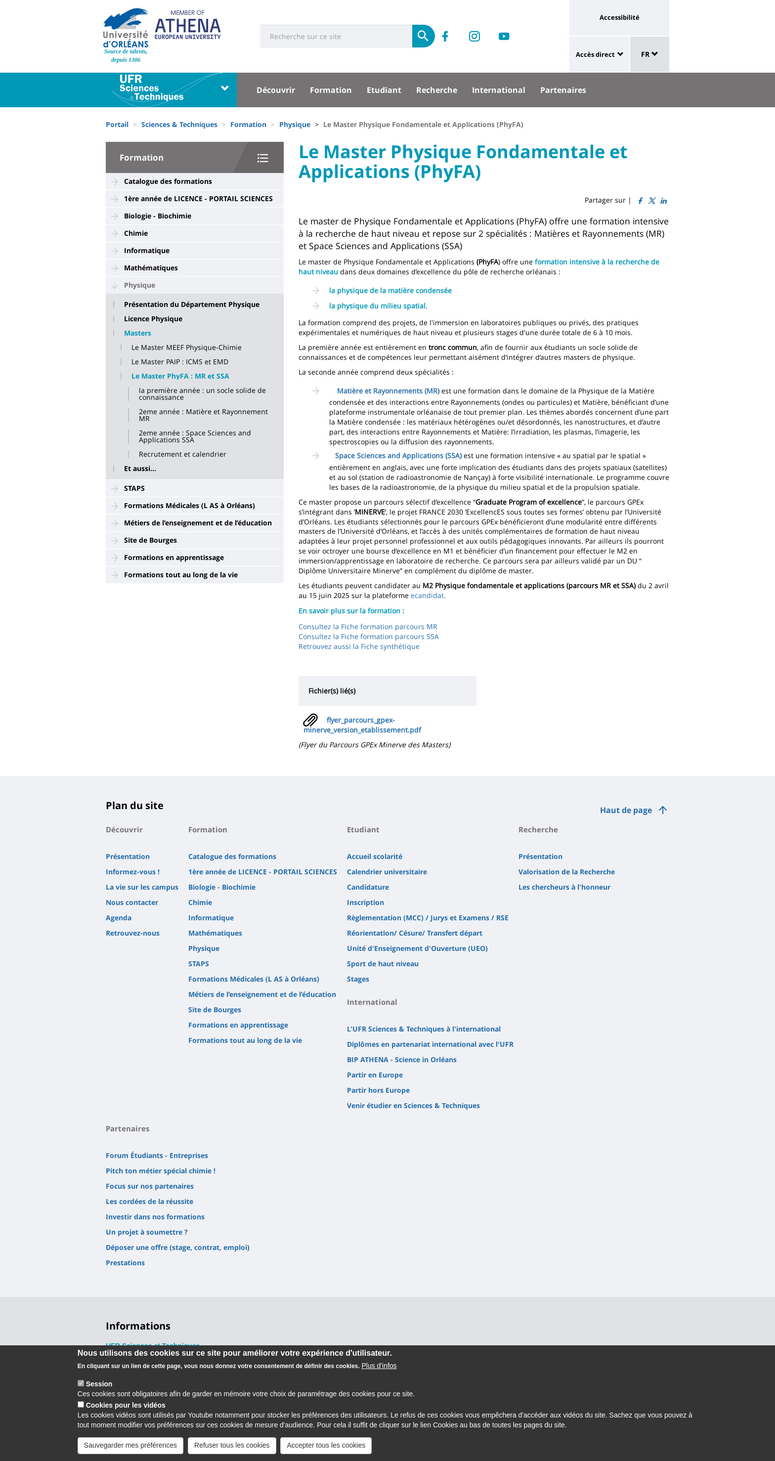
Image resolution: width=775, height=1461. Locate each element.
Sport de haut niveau (383, 963)
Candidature (368, 887)
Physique (294, 124)
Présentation (128, 856)
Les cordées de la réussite (149, 1201)
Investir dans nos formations (155, 1216)
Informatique (147, 250)
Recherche (436, 90)
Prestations (125, 1262)
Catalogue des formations (168, 181)
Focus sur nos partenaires (150, 1186)
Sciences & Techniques (179, 124)
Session (99, 1388)
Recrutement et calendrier (182, 454)
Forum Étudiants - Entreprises (157, 1155)
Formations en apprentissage (174, 557)
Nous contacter (132, 902)
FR (649, 54)
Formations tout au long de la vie (181, 574)
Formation (331, 90)
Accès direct (595, 54)
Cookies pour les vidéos (126, 1409)
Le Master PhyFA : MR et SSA (180, 376)
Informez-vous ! (133, 871)
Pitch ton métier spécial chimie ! (160, 1170)
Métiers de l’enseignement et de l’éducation (198, 522)
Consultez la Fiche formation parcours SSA (369, 636)
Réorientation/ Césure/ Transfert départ (414, 933)
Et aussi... (140, 468)
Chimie (136, 233)
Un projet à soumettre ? (147, 1232)
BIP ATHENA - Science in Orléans (402, 1059)
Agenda (118, 917)
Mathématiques (151, 267)
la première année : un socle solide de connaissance (202, 394)
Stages (358, 979)
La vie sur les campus (142, 887)
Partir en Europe (375, 1074)
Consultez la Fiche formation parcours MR (368, 626)
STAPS (134, 488)
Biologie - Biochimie (157, 215)
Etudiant (384, 90)
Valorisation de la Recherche (566, 871)
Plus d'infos (378, 1370)
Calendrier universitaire (387, 871)
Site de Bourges (150, 540)
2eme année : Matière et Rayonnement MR (203, 415)
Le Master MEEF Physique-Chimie (186, 347)
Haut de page (626, 810)
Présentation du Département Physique (191, 304)
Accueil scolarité (374, 856)
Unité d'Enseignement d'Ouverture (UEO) (417, 948)
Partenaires (563, 90)
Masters (137, 333)
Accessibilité (620, 17)
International (498, 90)
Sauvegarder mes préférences (130, 1449)
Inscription (365, 902)
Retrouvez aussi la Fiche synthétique (359, 646)
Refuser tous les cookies (232, 1449)
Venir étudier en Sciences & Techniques (413, 1105)
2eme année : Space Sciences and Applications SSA (195, 436)
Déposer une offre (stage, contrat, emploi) (178, 1247)
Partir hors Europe (378, 1090)
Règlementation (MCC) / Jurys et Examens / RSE (428, 917)
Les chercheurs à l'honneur (564, 887)
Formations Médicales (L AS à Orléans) (189, 505)
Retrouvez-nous (133, 933)
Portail (117, 124)
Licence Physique (153, 318)
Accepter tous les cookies (326, 1449)
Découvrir (276, 90)
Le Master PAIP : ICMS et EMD (179, 361)
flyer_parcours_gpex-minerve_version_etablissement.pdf (362, 724)
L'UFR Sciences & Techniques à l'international (424, 1028)
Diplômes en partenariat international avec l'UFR (430, 1044)
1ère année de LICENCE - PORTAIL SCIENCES (198, 198)
